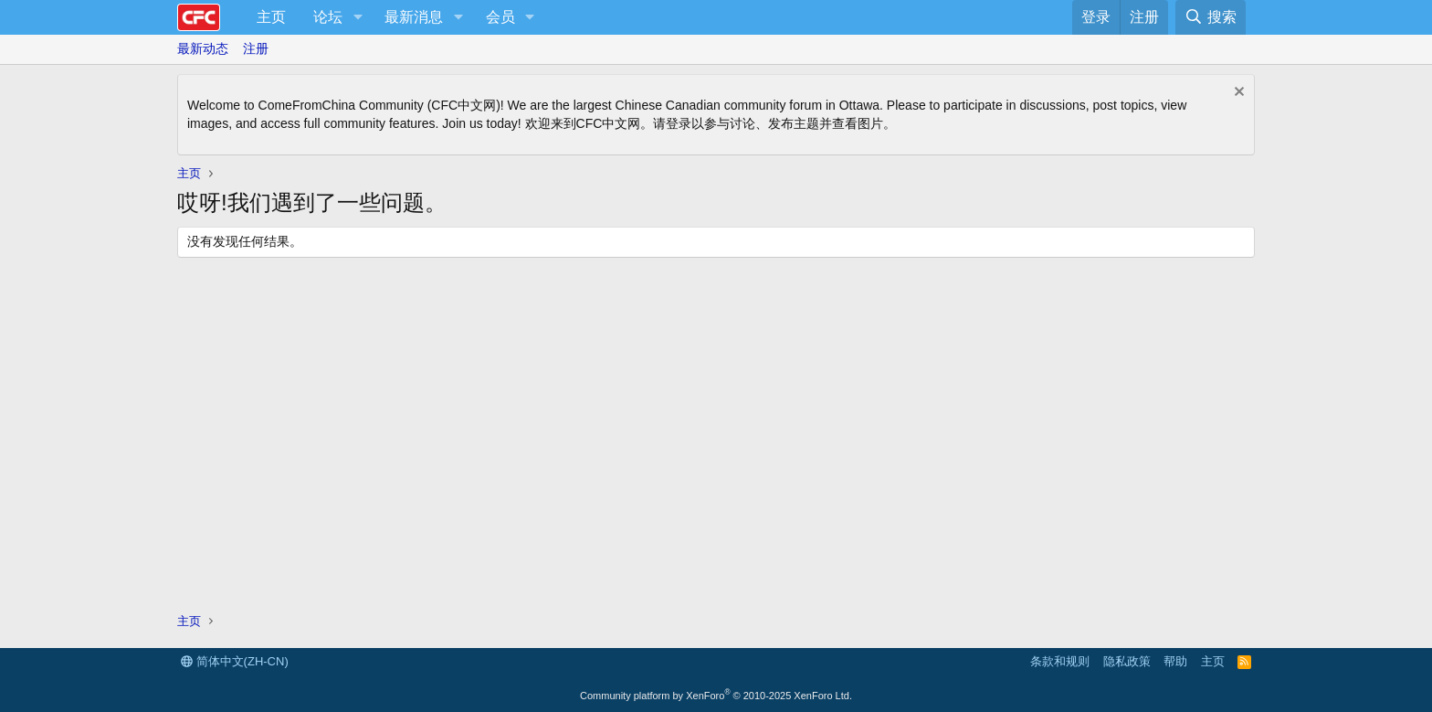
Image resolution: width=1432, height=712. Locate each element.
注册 (255, 48)
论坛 (327, 17)
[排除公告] (1237, 93)
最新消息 (413, 17)
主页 (271, 17)
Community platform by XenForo (716, 695)
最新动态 (202, 48)
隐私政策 (1127, 661)
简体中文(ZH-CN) (235, 661)
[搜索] (1210, 17)
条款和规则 (1060, 661)
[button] (357, 17)
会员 (500, 17)
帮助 (1175, 661)
